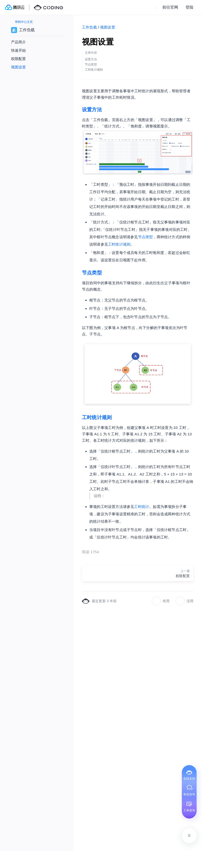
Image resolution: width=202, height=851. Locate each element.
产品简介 (18, 42)
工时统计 (141, 506)
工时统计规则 (119, 244)
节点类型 (145, 237)
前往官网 (170, 7)
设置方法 (92, 109)
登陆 (189, 7)
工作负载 (89, 27)
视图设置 (18, 67)
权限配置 (18, 59)
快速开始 (18, 50)
